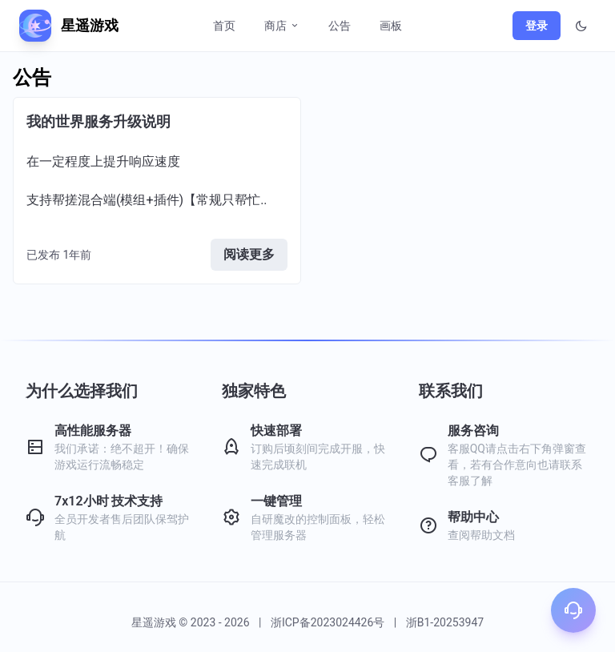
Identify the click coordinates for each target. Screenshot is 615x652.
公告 (339, 25)
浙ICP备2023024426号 (327, 622)
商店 (281, 25)
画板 (391, 25)
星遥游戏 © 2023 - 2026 (191, 622)
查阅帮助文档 (481, 535)
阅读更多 (249, 254)
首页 (224, 25)
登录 (536, 25)
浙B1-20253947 (445, 622)
